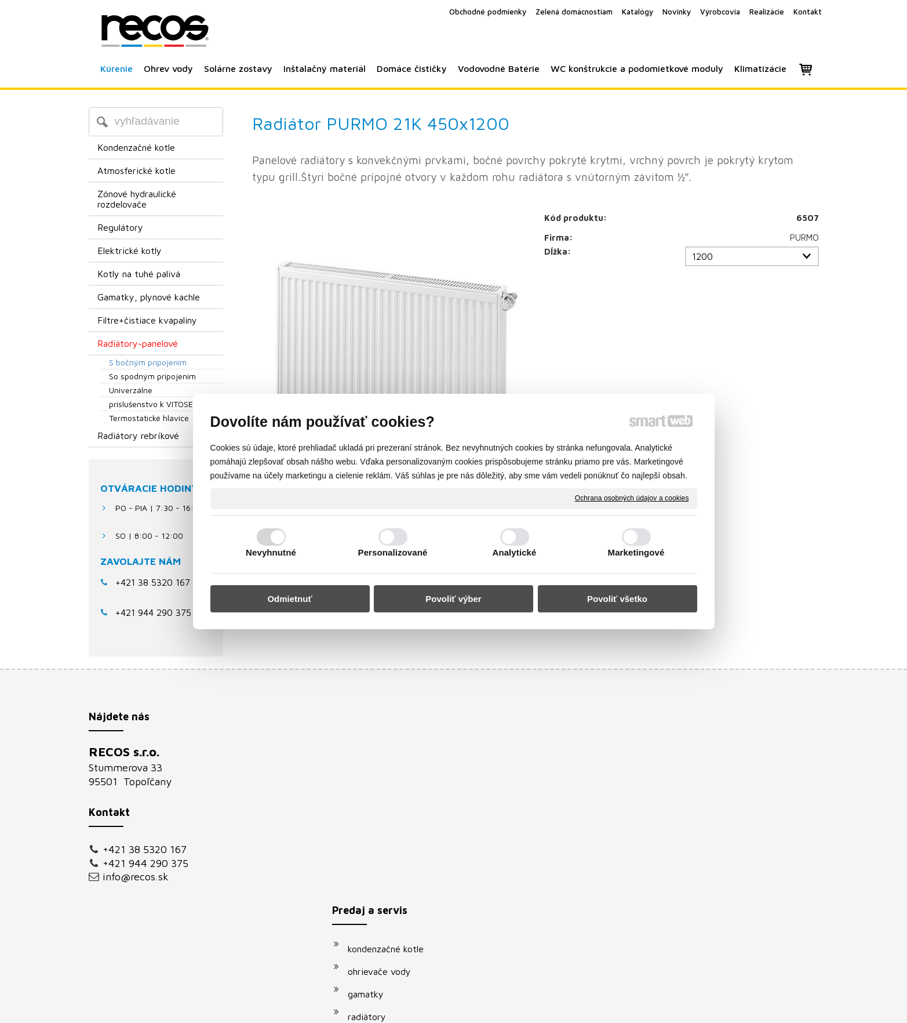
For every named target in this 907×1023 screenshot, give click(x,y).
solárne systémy (387, 845)
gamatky (371, 800)
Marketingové (636, 552)
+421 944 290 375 (145, 863)
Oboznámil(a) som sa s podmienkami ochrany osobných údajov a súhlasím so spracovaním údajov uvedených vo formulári (706, 891)
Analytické (514, 552)
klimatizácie (378, 913)
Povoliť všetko (617, 599)
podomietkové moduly (399, 891)
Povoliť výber (453, 599)
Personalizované (393, 552)
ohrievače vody (385, 777)
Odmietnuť (289, 599)
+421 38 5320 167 (152, 582)
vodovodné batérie (392, 868)
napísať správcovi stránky (440, 1006)
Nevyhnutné (271, 552)
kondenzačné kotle (391, 755)
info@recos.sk (136, 876)
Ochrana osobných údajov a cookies (632, 498)
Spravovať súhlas (650, 1006)
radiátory (373, 823)
